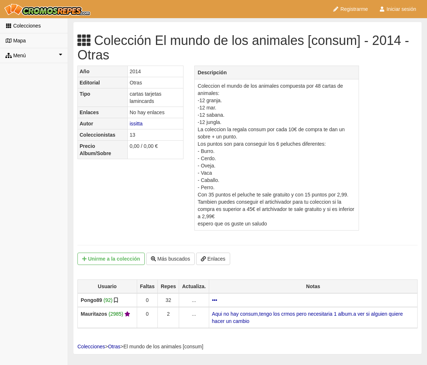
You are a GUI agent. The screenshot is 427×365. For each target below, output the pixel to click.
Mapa (15, 40)
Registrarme (350, 9)
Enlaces (213, 259)
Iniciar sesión (397, 9)
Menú (33, 55)
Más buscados (170, 259)
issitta (136, 123)
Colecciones (23, 26)
